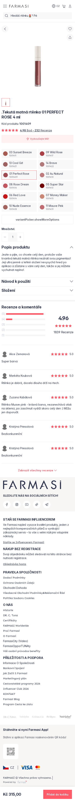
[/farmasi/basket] (64, 6)
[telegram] (47, 504)
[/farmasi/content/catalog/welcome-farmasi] (21, 651)
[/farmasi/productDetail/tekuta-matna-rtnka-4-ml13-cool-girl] (19, 164)
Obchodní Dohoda (15, 587)
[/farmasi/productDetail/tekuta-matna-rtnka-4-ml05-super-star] (55, 185)
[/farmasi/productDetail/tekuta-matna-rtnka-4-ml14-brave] (55, 164)
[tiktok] (37, 504)
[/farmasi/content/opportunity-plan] (14, 678)
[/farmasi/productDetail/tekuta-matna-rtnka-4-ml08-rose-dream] (19, 185)
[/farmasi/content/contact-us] (9, 694)
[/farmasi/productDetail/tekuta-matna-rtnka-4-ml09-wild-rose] (55, 153)
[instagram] (17, 504)
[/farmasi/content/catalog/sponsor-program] (18, 704)
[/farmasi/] (18, 6)
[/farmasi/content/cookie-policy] (18, 598)
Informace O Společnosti (18, 663)
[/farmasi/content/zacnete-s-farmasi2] (15, 673)
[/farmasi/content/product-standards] (10, 620)
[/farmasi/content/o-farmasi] (9, 636)
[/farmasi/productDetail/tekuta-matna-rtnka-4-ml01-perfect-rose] (19, 175)
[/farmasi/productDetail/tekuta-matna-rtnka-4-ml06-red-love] (19, 196)
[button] (37, 219)
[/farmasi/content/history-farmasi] (8, 610)
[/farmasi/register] (23, 542)
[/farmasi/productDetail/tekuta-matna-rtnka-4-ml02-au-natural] (55, 175)
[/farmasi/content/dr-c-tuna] (10, 615)
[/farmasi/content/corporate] (16, 625)
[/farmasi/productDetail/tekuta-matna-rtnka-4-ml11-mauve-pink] (55, 207)
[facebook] (7, 504)
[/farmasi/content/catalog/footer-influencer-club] (16, 688)
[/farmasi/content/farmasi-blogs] (11, 699)
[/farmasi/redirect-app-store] (10, 751)
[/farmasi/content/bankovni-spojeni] (13, 668)
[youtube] (27, 504)
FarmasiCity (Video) (15, 641)
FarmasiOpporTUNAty (17, 646)
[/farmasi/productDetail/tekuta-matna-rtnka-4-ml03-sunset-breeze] (19, 153)
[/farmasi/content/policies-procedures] (18, 582)
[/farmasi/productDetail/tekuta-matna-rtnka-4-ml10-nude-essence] (19, 207)
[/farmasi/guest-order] (14, 564)
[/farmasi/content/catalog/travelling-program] (21, 683)
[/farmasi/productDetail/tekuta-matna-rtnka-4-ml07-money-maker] (55, 196)
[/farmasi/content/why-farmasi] (11, 630)
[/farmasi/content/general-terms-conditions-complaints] (34, 593)
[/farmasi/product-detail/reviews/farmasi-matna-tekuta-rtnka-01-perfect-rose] (37, 470)
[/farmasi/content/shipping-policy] (14, 577)
